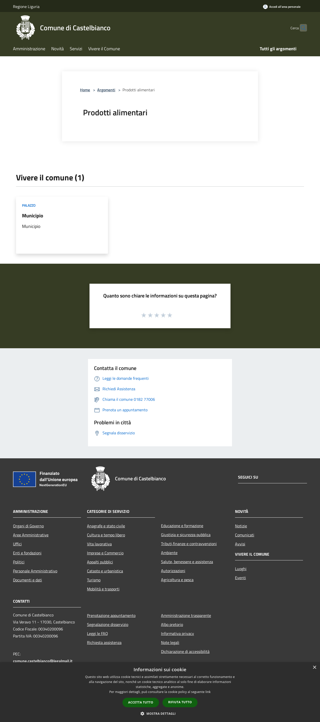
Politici (18, 562)
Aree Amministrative (30, 535)
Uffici (17, 544)
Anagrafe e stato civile (106, 526)
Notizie (241, 526)
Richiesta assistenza (104, 642)
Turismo (93, 580)
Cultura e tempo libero (106, 535)
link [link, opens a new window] (208, 692)
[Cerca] (301, 28)
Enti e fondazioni (27, 553)
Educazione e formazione (182, 526)
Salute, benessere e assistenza (187, 562)
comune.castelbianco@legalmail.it (42, 661)
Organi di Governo (28, 526)
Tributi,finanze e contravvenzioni (189, 544)
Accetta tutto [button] (140, 702)
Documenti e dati (27, 580)
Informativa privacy (177, 633)
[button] (160, 713)
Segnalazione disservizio (107, 624)
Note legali (170, 642)
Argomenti (106, 90)
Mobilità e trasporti (103, 589)
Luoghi (240, 569)
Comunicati (244, 535)
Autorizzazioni (173, 571)
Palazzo (29, 205)
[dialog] (160, 692)
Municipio (32, 215)
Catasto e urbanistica (105, 571)
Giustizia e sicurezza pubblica (185, 535)
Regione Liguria (26, 7)
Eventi (240, 578)
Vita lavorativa (99, 544)
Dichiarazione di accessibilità (185, 651)
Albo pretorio (172, 624)
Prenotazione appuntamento (111, 615)
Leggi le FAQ (97, 633)
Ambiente (169, 553)
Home (85, 90)
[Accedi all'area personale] (281, 7)
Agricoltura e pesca (177, 580)
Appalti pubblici (100, 562)
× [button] (314, 667)
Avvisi (240, 544)
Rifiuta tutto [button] (180, 702)
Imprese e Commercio (105, 553)
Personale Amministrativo (35, 571)
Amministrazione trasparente (186, 615)
